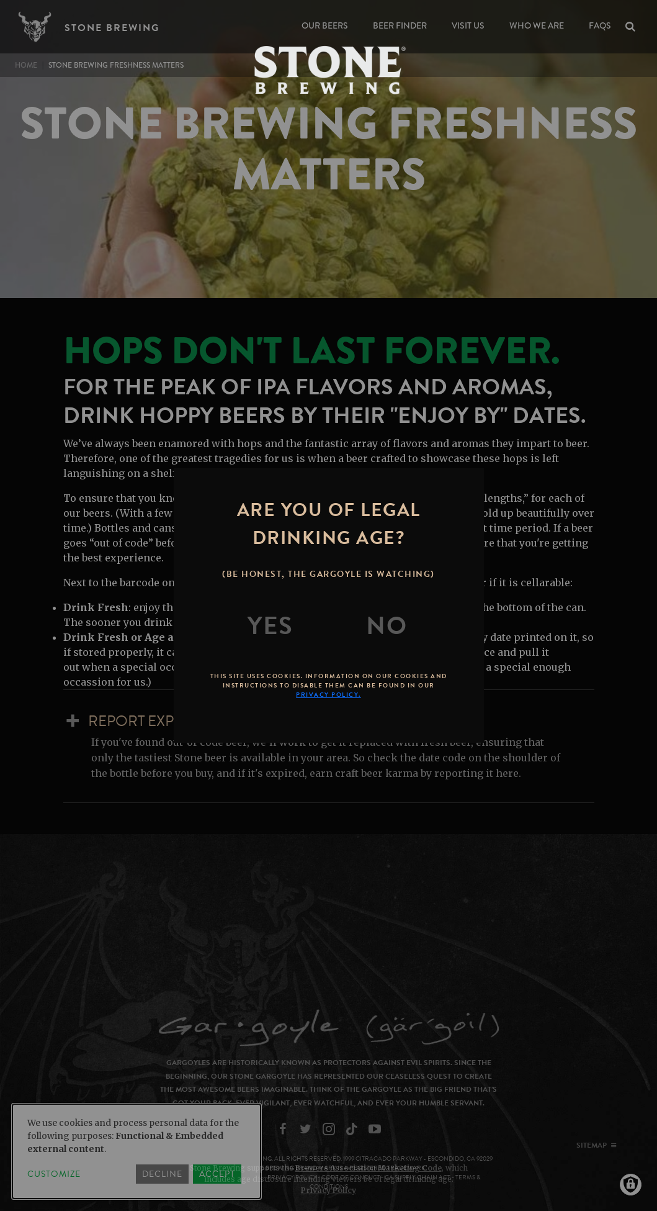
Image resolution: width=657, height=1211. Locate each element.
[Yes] (270, 626)
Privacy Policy (328, 1190)
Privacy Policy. (328, 694)
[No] (386, 626)
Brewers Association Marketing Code (368, 1167)
